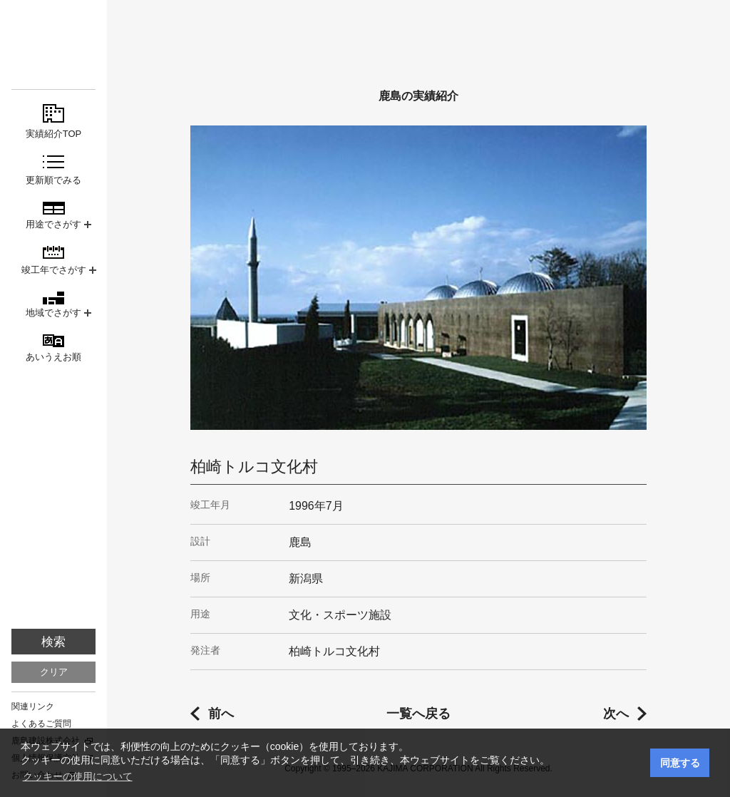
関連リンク (32, 706)
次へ (616, 713)
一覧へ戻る (418, 713)
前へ (221, 713)
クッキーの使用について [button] (78, 776)
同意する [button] (680, 762)
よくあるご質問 (41, 723)
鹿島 (53, 36)
